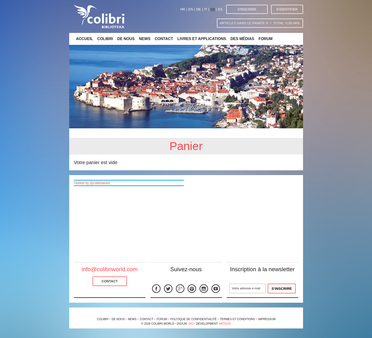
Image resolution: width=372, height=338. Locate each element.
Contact (164, 39)
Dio (191, 323)
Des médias (242, 39)
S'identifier (287, 9)
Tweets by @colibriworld (92, 183)
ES (220, 9)
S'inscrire (246, 9)
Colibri (105, 39)
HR (182, 9)
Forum (265, 39)
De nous (126, 39)
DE (198, 9)
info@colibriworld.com (110, 269)
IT (205, 9)
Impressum (267, 319)
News (144, 39)
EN (190, 9)
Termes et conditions (237, 319)
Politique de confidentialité (193, 319)
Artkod (225, 323)
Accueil (84, 39)
